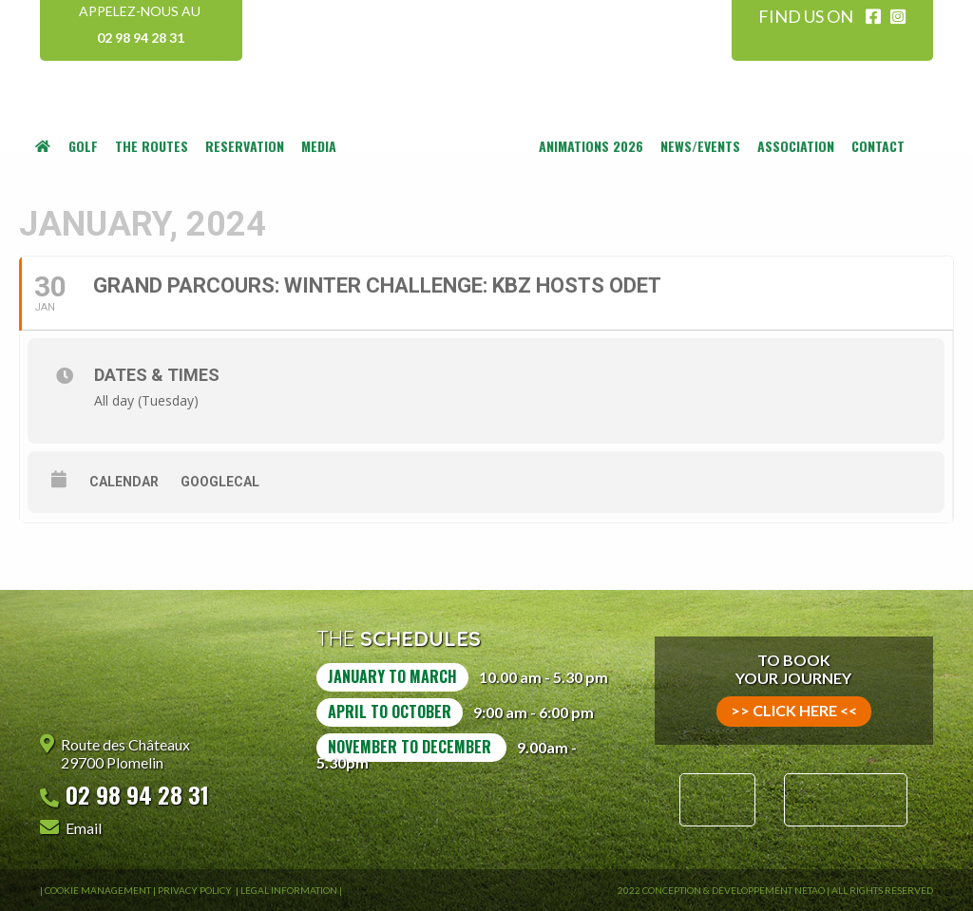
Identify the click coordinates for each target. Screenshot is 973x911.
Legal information (288, 890)
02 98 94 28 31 (140, 37)
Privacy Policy (196, 890)
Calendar (124, 481)
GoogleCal (220, 481)
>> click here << (794, 710)
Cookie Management (98, 890)
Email (84, 828)
